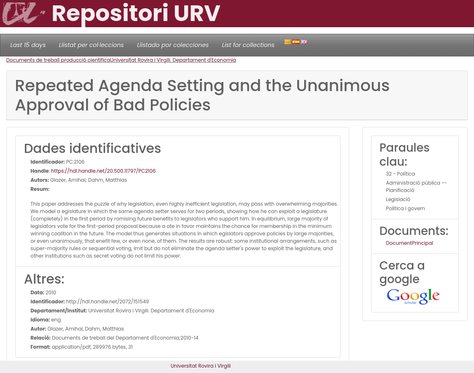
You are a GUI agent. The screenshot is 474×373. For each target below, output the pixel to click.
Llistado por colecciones (173, 45)
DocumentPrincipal (409, 242)
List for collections (248, 45)
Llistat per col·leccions (91, 45)
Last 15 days (28, 45)
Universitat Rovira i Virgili (201, 365)
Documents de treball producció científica (58, 59)
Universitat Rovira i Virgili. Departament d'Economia (173, 59)
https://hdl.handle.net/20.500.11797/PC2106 (103, 170)
